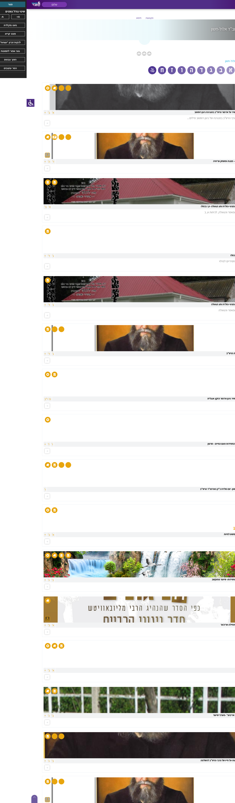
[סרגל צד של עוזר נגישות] (4, 103)
